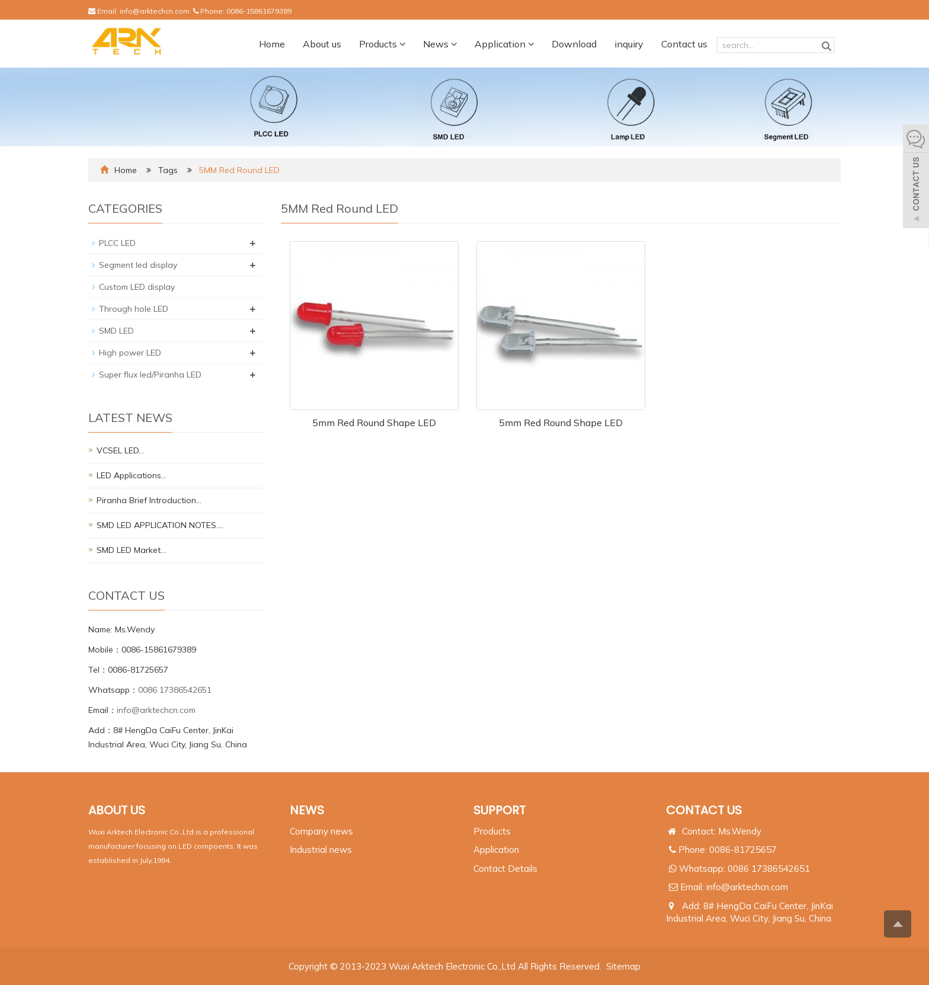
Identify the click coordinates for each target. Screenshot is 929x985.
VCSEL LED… (120, 450)
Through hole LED (133, 308)
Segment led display (138, 265)
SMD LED (116, 330)
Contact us (684, 44)
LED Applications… (131, 475)
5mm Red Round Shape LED (374, 422)
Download (574, 44)
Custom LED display (137, 287)
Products (382, 44)
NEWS (307, 810)
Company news (321, 831)
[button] (402, 44)
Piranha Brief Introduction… (149, 500)
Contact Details (505, 868)
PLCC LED (117, 243)
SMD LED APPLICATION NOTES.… (160, 525)
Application (504, 44)
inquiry (628, 44)
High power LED (130, 352)
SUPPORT (499, 810)
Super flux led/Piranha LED (150, 374)
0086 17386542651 (175, 690)
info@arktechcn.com (155, 11)
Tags (169, 170)
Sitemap (623, 966)
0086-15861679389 (258, 11)
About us (322, 44)
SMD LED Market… (131, 550)
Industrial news (321, 849)
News (440, 44)
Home (272, 44)
